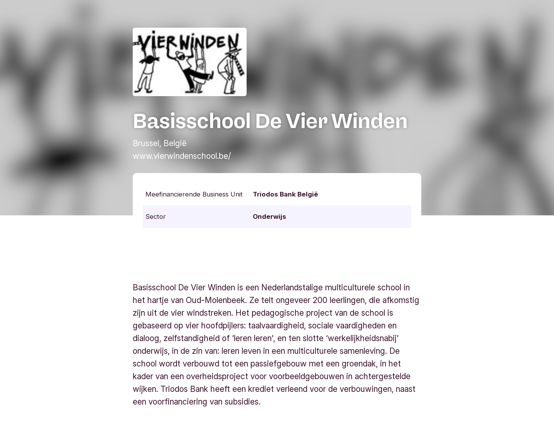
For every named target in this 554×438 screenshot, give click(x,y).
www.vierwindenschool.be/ (182, 156)
